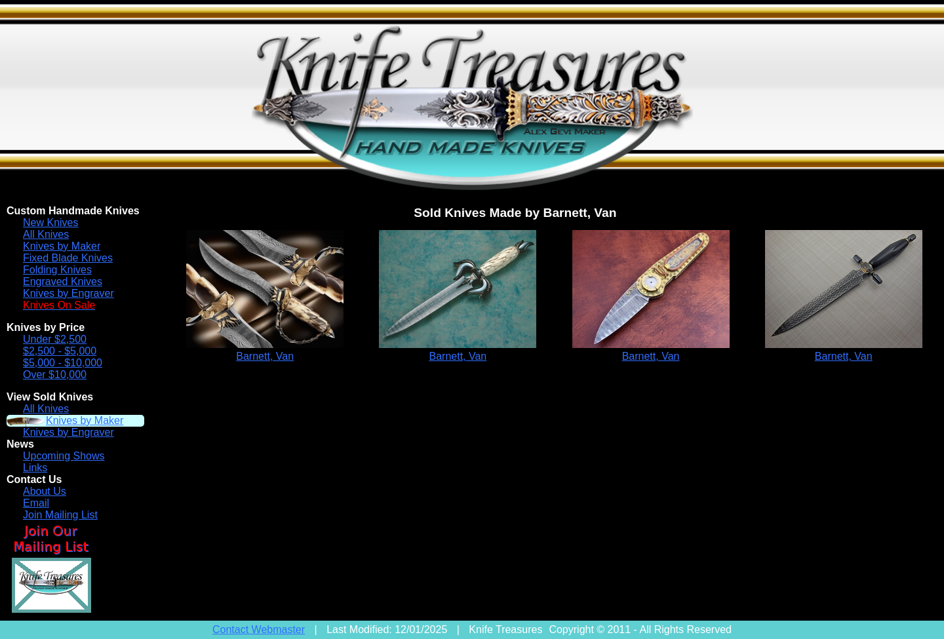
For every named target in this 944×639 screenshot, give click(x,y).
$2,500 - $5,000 (59, 351)
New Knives (50, 222)
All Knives (46, 234)
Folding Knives (57, 269)
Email (36, 503)
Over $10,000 (55, 374)
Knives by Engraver (68, 293)
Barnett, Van (265, 356)
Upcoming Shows (64, 455)
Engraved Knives (62, 281)
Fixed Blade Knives (68, 257)
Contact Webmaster (258, 629)
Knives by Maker (61, 246)
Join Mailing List (60, 514)
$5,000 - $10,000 (62, 362)
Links (35, 467)
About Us (44, 491)
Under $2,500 (55, 339)
